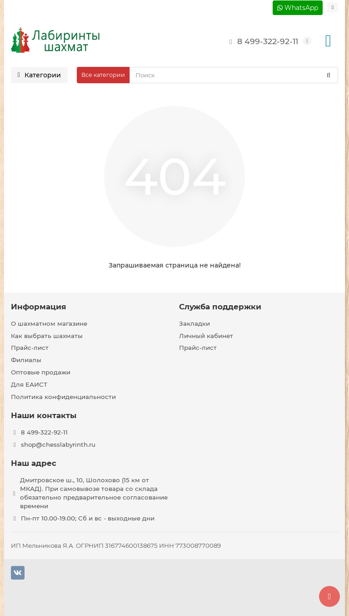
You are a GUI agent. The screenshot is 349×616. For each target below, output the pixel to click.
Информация (38, 306)
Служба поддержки (220, 306)
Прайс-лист (30, 347)
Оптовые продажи (40, 372)
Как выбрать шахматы (47, 335)
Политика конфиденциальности (63, 396)
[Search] (234, 75)
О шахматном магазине (49, 323)
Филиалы (26, 360)
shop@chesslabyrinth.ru (58, 444)
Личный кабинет (206, 335)
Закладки (194, 323)
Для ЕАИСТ (29, 384)
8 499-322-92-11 (261, 41)
